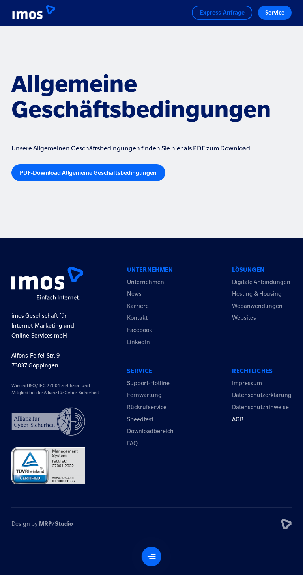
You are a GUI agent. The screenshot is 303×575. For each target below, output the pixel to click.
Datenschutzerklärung (262, 395)
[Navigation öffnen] (151, 556)
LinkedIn (138, 342)
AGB (237, 419)
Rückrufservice (146, 407)
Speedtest (140, 419)
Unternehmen (150, 270)
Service (274, 12)
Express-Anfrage (222, 12)
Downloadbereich (150, 431)
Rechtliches (252, 371)
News (134, 293)
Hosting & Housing (257, 293)
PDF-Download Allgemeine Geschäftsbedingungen (88, 172)
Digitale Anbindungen (261, 282)
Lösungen (248, 270)
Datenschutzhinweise (260, 407)
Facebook (139, 330)
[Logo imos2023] (28, 13)
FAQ (132, 443)
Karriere (138, 306)
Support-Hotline (148, 383)
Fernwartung (144, 395)
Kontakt (137, 317)
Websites (244, 317)
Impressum (247, 383)
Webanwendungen (257, 306)
